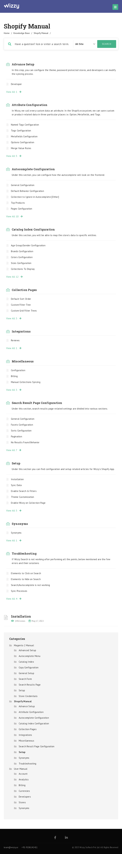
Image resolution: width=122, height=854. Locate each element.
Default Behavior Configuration (27, 190)
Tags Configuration (21, 130)
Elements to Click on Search (26, 573)
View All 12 (14, 276)
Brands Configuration (22, 251)
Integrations (21, 331)
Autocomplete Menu (29, 656)
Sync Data (16, 485)
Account (23, 773)
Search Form (25, 678)
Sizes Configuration (21, 263)
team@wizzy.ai (11, 847)
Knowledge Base (22, 33)
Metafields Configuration (24, 136)
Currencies (24, 790)
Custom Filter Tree (21, 304)
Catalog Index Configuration (33, 229)
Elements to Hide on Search (26, 579)
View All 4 (13, 598)
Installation (17, 479)
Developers (25, 796)
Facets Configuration (22, 424)
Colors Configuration (22, 257)
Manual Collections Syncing (25, 382)
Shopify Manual (23, 701)
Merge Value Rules (21, 148)
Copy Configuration (28, 667)
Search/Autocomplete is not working (30, 585)
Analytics (24, 779)
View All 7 (13, 450)
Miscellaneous (23, 361)
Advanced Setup (27, 650)
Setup (16, 463)
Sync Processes (19, 590)
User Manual (20, 768)
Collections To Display (23, 268)
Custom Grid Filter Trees (24, 310)
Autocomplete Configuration (33, 169)
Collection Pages (24, 290)
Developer (16, 84)
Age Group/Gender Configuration (28, 245)
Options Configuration (22, 142)
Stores (22, 802)
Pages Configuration (21, 208)
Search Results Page (30, 684)
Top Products (18, 202)
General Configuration (22, 185)
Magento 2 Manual (24, 645)
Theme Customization (22, 496)
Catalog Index (26, 661)
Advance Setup (23, 64)
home (7, 33)
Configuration (18, 370)
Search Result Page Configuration (37, 403)
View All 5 (13, 156)
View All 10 (14, 216)
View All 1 (13, 91)
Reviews (15, 340)
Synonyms (20, 524)
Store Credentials (28, 696)
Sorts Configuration (21, 430)
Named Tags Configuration (25, 124)
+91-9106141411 (29, 847)
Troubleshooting (24, 553)
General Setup (26, 673)
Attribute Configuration (29, 105)
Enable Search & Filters (24, 491)
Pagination (16, 436)
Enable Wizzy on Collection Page (28, 502)
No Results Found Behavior (25, 442)
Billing (14, 376)
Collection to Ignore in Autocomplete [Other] (35, 196)
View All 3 (13, 318)
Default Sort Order (21, 298)
